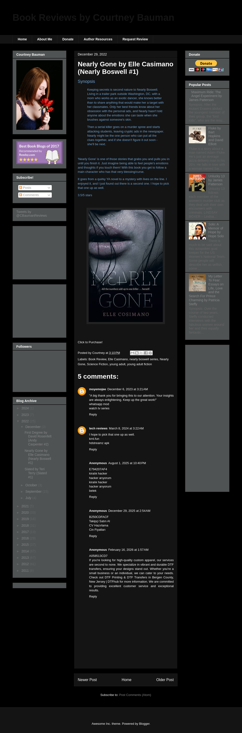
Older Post (165, 680)
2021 (26, 506)
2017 (26, 532)
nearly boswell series (144, 359)
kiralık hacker (98, 473)
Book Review (97, 359)
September (33, 491)
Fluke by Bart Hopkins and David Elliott (215, 136)
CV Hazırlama (98, 525)
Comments (29, 195)
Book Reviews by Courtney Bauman (93, 17)
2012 (26, 564)
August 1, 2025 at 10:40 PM (127, 463)
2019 (26, 519)
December (33, 427)
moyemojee (97, 389)
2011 (26, 570)
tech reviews (98, 428)
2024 (26, 408)
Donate (67, 39)
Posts (25, 188)
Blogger (144, 723)
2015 (26, 545)
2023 (26, 415)
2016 (26, 538)
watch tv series (99, 408)
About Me (44, 39)
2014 (26, 551)
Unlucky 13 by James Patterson (216, 180)
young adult (117, 364)
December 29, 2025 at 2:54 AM (129, 511)
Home (22, 39)
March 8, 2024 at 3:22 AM (126, 428)
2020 (26, 512)
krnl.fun (94, 439)
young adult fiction (139, 364)
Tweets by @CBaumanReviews (31, 213)
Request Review (135, 39)
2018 (26, 525)
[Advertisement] (40, 251)
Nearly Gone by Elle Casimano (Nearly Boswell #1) (38, 456)
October (31, 485)
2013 (26, 557)
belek (92, 490)
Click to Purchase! (90, 342)
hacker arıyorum (100, 478)
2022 (26, 421)
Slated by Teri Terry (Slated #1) (36, 473)
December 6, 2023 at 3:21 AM (128, 389)
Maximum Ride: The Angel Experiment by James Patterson (205, 96)
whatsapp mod (99, 404)
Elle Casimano (118, 359)
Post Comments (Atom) (135, 695)
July (28, 498)
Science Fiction (97, 364)
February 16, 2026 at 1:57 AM (128, 549)
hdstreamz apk (99, 443)
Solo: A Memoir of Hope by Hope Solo (216, 230)
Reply (93, 414)
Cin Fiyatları (97, 529)
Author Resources (98, 39)
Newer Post (87, 680)
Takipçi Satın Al (99, 521)
